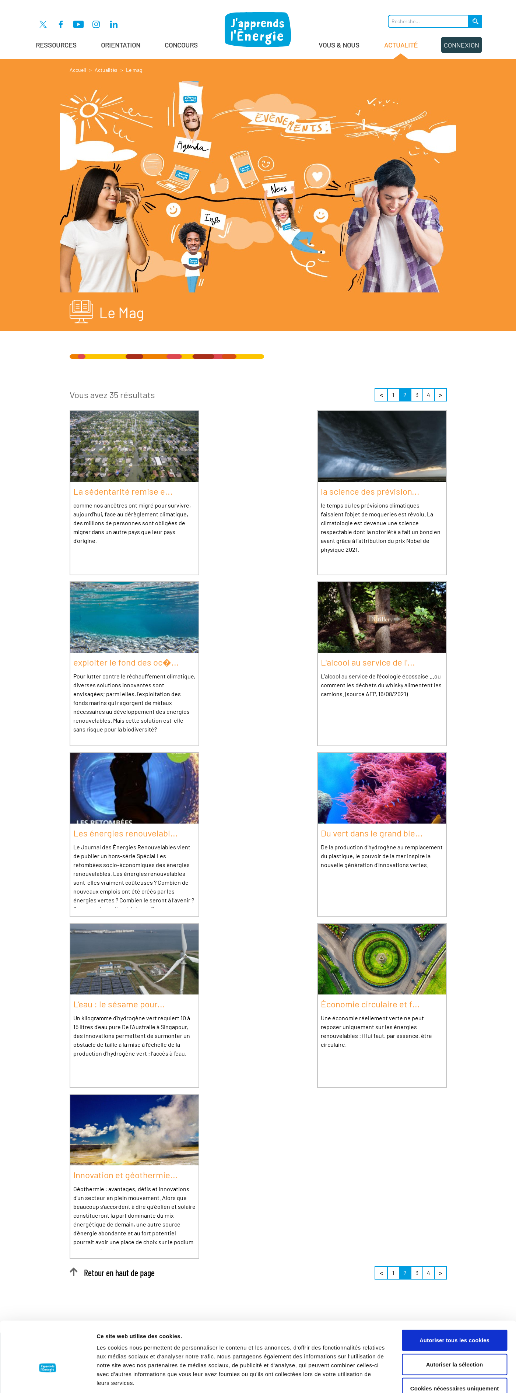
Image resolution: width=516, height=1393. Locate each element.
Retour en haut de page (112, 1272)
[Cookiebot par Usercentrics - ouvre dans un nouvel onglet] (47, 1378)
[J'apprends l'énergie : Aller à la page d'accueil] (258, 29)
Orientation (120, 45)
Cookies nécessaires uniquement (454, 1344)
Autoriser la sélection (454, 1320)
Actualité (401, 50)
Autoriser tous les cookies (454, 1296)
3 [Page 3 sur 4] (416, 394)
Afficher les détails (406, 1378)
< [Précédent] (381, 394)
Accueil (78, 70)
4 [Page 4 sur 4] (428, 394)
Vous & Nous (339, 45)
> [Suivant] (440, 394)
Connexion (461, 45)
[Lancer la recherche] (475, 21)
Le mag (134, 70)
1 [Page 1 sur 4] (393, 394)
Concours (181, 45)
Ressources (56, 45)
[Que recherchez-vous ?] (428, 21)
